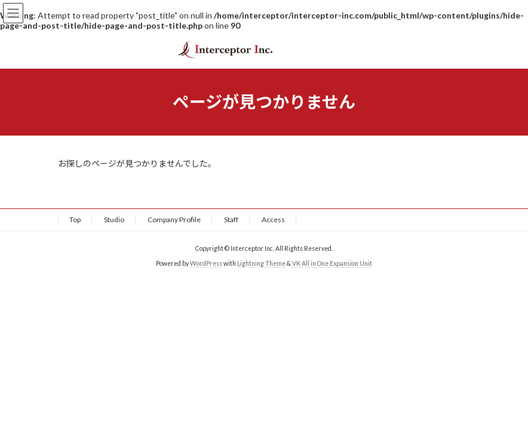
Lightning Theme (261, 263)
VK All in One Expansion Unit (332, 263)
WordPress (206, 263)
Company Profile (174, 219)
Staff (231, 219)
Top (75, 219)
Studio (114, 219)
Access (273, 219)
